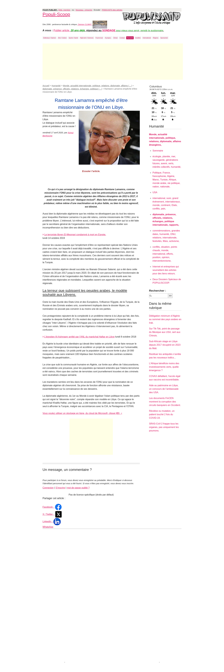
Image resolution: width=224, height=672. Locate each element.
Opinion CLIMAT (92, 24)
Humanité (130, 38)
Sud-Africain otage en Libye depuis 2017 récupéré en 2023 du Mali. (164, 345)
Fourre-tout (99, 38)
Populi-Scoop (56, 14)
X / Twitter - (52, 514)
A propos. (108, 38)
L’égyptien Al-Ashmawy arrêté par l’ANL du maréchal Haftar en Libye (79, 336)
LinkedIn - (52, 521)
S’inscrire (60, 488)
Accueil (46, 85)
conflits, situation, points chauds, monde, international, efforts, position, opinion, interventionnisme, (165, 254)
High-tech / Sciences (86, 38)
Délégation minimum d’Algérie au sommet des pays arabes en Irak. (165, 319)
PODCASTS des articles (112, 10)
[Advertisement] (113, 61)
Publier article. (62, 30)
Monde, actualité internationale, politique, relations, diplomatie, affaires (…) (97, 85)
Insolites (138, 38)
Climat (115, 38)
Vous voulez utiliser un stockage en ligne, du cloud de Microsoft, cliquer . (81, 413)
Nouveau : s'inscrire (84, 10)
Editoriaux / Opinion (49, 38)
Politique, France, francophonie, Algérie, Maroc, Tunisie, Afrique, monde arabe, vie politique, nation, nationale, (166, 179)
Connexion (48, 488)
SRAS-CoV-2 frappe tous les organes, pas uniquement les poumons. (164, 427)
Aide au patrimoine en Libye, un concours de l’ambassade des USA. (164, 389)
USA (155, 192)
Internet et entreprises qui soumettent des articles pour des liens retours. (166, 270)
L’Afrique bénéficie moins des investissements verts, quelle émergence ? (164, 367)
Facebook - (52, 507)
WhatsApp (48, 527)
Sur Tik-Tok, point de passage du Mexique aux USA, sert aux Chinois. (164, 332)
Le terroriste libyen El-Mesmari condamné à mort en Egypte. (75, 234)
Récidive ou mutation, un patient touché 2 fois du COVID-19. (162, 414)
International (147, 38)
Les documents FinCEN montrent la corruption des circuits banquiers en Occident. (165, 401)
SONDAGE (108, 30)
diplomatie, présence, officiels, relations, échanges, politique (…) (72, 89)
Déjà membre (64, 10)
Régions (155, 38)
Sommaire (158, 150)
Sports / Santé (73, 38)
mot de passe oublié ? (78, 488)
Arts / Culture (62, 38)
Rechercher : (157, 290)
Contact (122, 38)
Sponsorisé (164, 38)
